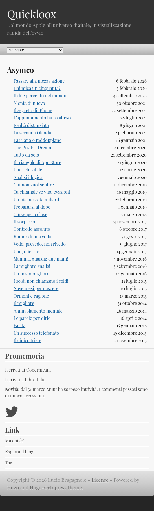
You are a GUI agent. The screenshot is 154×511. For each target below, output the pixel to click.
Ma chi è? (14, 441)
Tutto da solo (26, 155)
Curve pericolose (30, 214)
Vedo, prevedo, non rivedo (40, 244)
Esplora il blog (19, 452)
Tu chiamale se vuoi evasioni (42, 192)
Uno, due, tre (26, 251)
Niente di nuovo (29, 103)
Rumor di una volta (33, 236)
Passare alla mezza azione (39, 81)
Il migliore (24, 303)
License (100, 479)
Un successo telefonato (36, 333)
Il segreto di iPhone (33, 110)
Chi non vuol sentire (34, 184)
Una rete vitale (28, 170)
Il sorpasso (24, 222)
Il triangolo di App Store (37, 162)
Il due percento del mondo (40, 95)
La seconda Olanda (32, 132)
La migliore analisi (32, 266)
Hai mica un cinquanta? (37, 88)
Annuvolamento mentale (38, 311)
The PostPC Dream (32, 147)
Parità (19, 325)
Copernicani (38, 370)
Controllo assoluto (32, 229)
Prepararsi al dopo (32, 207)
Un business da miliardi (37, 199)
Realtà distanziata (31, 125)
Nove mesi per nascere (36, 288)
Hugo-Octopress (48, 487)
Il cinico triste (27, 340)
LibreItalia (35, 380)
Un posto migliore (31, 274)
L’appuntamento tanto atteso (42, 118)
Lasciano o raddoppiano (37, 140)
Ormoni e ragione (31, 296)
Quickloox (31, 13)
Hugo (13, 487)
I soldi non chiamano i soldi (41, 281)
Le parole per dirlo (32, 318)
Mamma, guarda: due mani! (41, 259)
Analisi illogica (28, 177)
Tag (8, 462)
